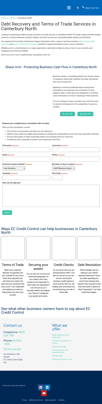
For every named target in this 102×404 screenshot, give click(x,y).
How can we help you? (11, 183)
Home (3, 18)
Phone (58, 155)
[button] (78, 8)
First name (10, 145)
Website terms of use (36, 400)
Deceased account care (62, 359)
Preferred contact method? (17, 164)
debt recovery (84, 41)
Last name (60, 145)
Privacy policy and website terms (60, 351)
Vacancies (61, 400)
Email (8, 155)
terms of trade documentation (25, 44)
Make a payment (50, 400)
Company (9, 173)
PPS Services (57, 355)
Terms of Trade (13, 265)
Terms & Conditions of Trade (61, 341)
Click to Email (12, 349)
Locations (12, 18)
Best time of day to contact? (67, 164)
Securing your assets (38, 267)
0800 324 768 (92, 8)
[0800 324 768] (83, 8)
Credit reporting (59, 346)
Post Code (60, 173)
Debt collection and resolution (60, 336)
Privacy (24, 400)
